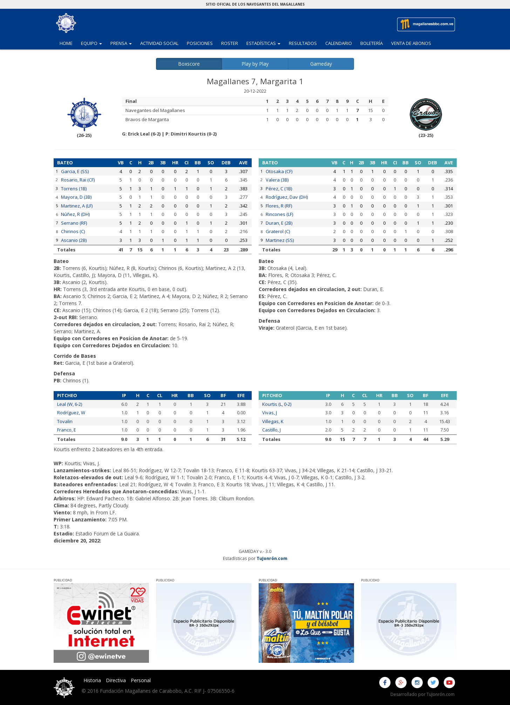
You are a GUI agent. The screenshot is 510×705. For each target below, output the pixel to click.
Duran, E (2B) (279, 223)
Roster (229, 43)
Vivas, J (269, 412)
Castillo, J (271, 430)
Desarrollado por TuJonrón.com (422, 694)
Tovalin (65, 421)
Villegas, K (273, 421)
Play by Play (255, 63)
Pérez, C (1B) (279, 188)
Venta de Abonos (411, 43)
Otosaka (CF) (279, 171)
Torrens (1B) (74, 188)
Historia (92, 680)
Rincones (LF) (279, 214)
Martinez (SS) (280, 240)
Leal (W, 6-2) (69, 404)
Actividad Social (159, 43)
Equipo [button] (93, 42)
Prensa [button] (123, 42)
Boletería (371, 43)
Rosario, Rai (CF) (78, 180)
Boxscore (189, 63)
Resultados (303, 43)
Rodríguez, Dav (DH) (287, 197)
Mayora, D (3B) (76, 197)
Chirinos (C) (73, 231)
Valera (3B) (277, 180)
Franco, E (66, 430)
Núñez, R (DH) (75, 214)
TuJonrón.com (272, 558)
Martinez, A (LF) (77, 206)
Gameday (321, 63)
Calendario (338, 43)
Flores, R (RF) (279, 206)
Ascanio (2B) (74, 240)
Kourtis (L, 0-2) (276, 404)
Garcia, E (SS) (75, 171)
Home (66, 43)
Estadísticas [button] (265, 42)
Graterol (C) (278, 231)
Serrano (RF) (74, 223)
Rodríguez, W (71, 412)
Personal (141, 680)
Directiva (116, 680)
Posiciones (200, 43)
